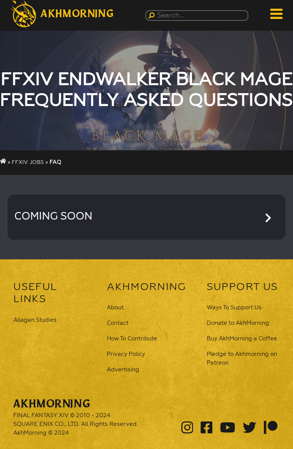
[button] (62, 13)
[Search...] (198, 15)
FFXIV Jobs (28, 162)
